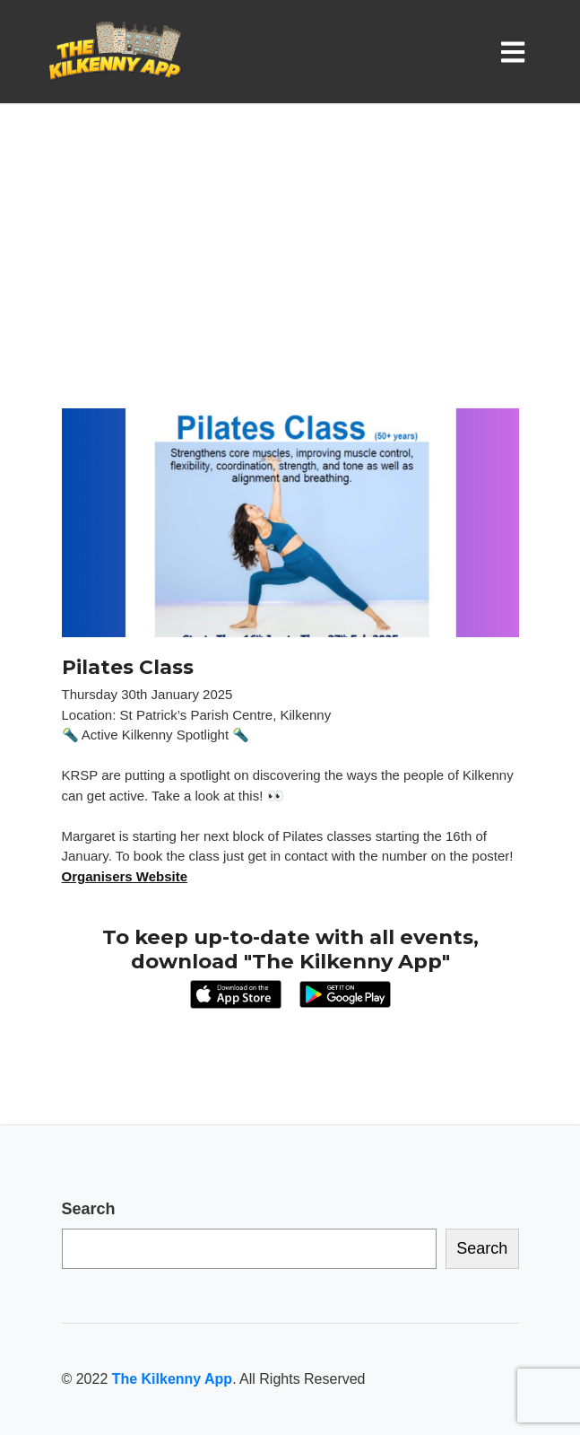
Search (89, 1209)
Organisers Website (125, 876)
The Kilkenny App (172, 1379)
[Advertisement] (290, 273)
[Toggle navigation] (516, 51)
